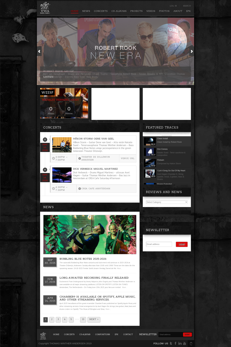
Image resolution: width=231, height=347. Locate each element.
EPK (188, 11)
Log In (173, 6)
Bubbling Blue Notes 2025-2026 (83, 258)
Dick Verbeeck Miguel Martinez (95, 169)
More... (119, 268)
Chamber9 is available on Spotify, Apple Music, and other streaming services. (97, 298)
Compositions (102, 334)
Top (191, 345)
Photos (164, 11)
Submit (181, 244)
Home (74, 11)
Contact (128, 334)
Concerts (101, 11)
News (86, 11)
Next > (93, 319)
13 (83, 319)
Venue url (127, 158)
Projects (136, 11)
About (177, 11)
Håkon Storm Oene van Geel (93, 138)
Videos (150, 11)
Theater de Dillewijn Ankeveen (95, 158)
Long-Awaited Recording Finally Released (94, 277)
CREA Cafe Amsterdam (95, 188)
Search (187, 6)
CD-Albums (119, 11)
